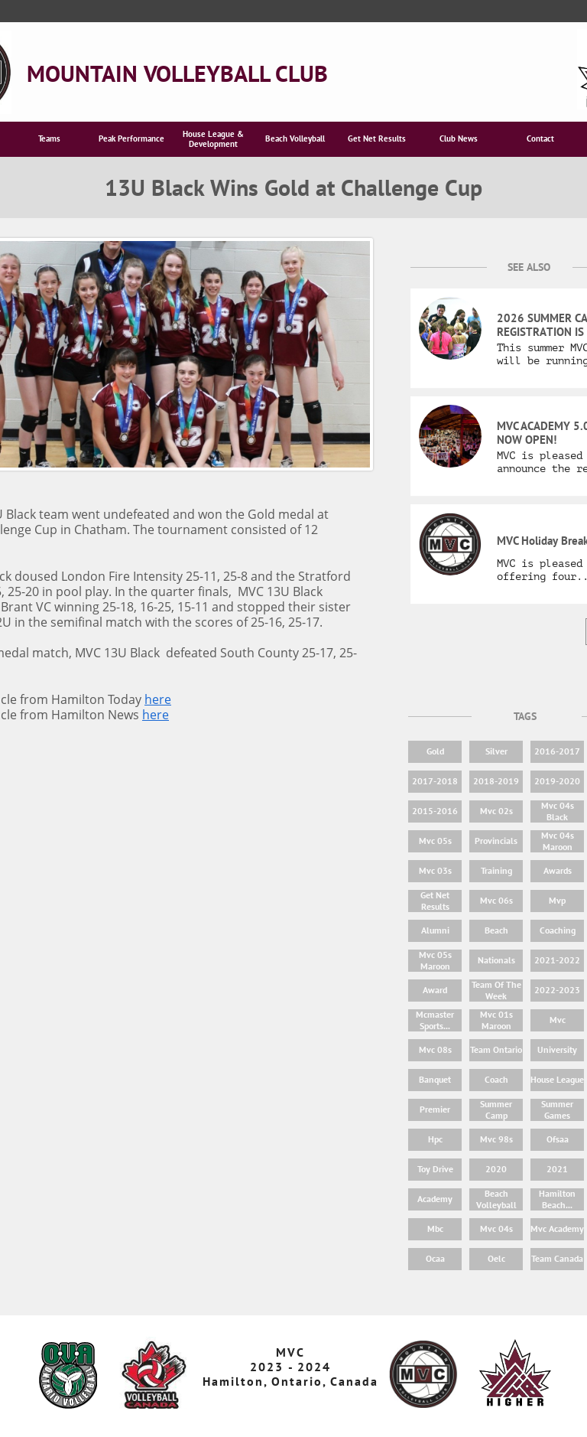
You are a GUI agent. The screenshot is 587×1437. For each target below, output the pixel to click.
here (157, 699)
